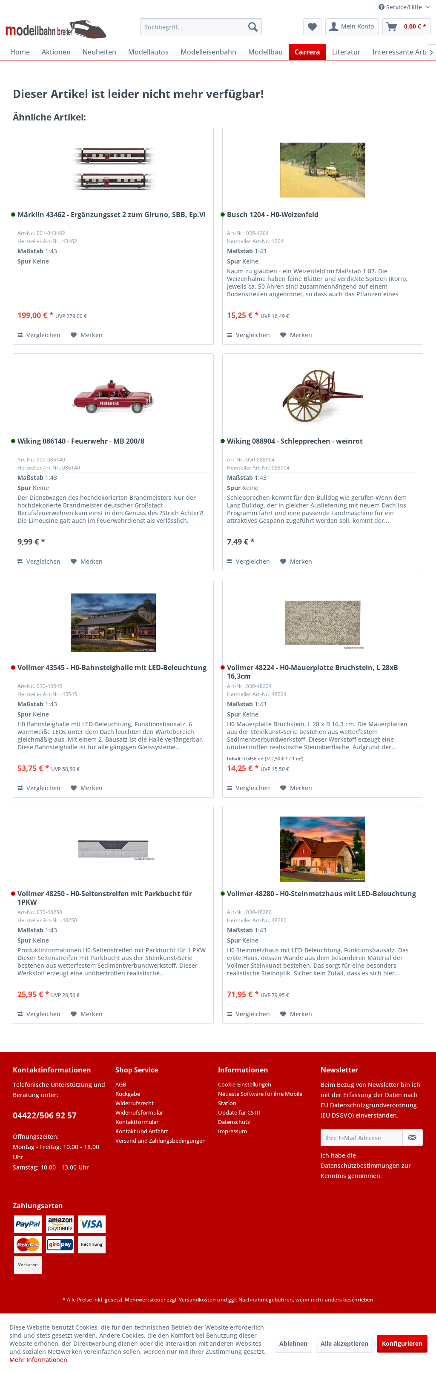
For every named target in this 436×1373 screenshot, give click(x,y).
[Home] (20, 52)
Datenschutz (234, 1122)
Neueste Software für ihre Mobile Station (260, 1098)
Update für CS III (239, 1112)
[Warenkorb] (406, 26)
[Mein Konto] (352, 26)
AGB (120, 1084)
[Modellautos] (148, 52)
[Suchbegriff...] (201, 26)
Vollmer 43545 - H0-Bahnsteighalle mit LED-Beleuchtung (112, 667)
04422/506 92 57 (45, 1115)
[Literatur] (346, 52)
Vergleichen (38, 335)
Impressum (232, 1131)
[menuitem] (201, 26)
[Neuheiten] (99, 52)
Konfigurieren (402, 1343)
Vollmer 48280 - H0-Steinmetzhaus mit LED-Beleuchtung (321, 893)
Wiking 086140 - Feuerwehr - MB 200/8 (80, 441)
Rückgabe (127, 1094)
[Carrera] (307, 52)
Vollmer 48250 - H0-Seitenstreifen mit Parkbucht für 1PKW (104, 897)
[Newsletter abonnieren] (412, 1137)
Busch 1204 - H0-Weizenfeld (272, 214)
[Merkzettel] (312, 26)
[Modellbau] (265, 52)
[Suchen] (253, 26)
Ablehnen (293, 1343)
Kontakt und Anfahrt (141, 1131)
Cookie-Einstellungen (244, 1084)
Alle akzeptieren (344, 1343)
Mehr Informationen (38, 1360)
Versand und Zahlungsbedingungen (160, 1140)
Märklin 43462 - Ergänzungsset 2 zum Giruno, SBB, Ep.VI (111, 214)
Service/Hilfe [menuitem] (401, 7)
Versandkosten (197, 1299)
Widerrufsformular (139, 1112)
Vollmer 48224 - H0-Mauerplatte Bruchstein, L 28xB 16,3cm (312, 671)
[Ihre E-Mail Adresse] (362, 1137)
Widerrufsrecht (134, 1103)
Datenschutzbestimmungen (360, 1165)
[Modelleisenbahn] (208, 52)
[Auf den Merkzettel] (87, 335)
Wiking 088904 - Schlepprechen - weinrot (295, 441)
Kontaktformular (136, 1122)
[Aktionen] (56, 52)
